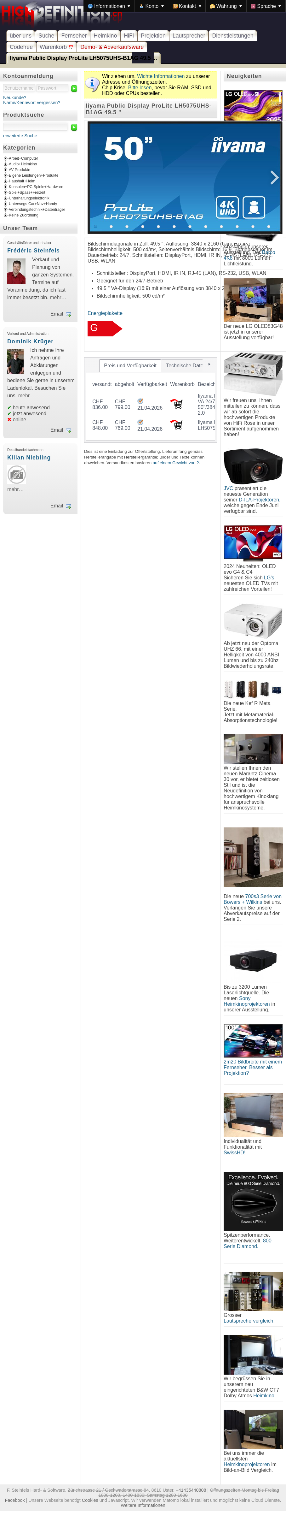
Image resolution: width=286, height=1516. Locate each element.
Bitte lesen (140, 87)
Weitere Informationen (143, 1505)
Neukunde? (14, 97)
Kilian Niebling (29, 457)
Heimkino (105, 36)
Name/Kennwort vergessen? (31, 102)
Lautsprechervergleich (248, 1321)
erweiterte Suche (20, 135)
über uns (20, 36)
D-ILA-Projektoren (259, 499)
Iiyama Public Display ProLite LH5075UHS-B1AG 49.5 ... (83, 58)
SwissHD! (234, 1152)
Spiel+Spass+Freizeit (27, 192)
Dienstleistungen (232, 36)
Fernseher (74, 36)
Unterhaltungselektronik (29, 198)
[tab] (130, 365)
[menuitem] (108, 6)
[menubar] (184, 6)
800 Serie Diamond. (248, 1243)
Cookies (90, 1500)
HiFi (129, 36)
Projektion (153, 36)
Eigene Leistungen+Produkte (33, 175)
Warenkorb (56, 47)
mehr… (58, 297)
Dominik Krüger (30, 341)
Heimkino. (264, 1395)
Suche (46, 36)
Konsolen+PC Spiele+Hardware (36, 187)
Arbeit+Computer (23, 158)
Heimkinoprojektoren (247, 1464)
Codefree (21, 47)
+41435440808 (191, 1490)
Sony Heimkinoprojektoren (247, 1001)
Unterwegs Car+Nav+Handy (33, 204)
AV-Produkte (19, 170)
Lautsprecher (189, 36)
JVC (228, 488)
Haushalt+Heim (22, 181)
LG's (269, 577)
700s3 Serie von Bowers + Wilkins (253, 899)
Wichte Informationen (161, 76)
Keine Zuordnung (23, 215)
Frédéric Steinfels (33, 250)
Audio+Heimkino (23, 164)
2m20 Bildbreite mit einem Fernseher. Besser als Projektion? (253, 1067)
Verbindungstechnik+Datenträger (37, 209)
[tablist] (150, 400)
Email (56, 314)
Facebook (15, 1500)
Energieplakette (105, 313)
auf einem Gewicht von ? (176, 462)
